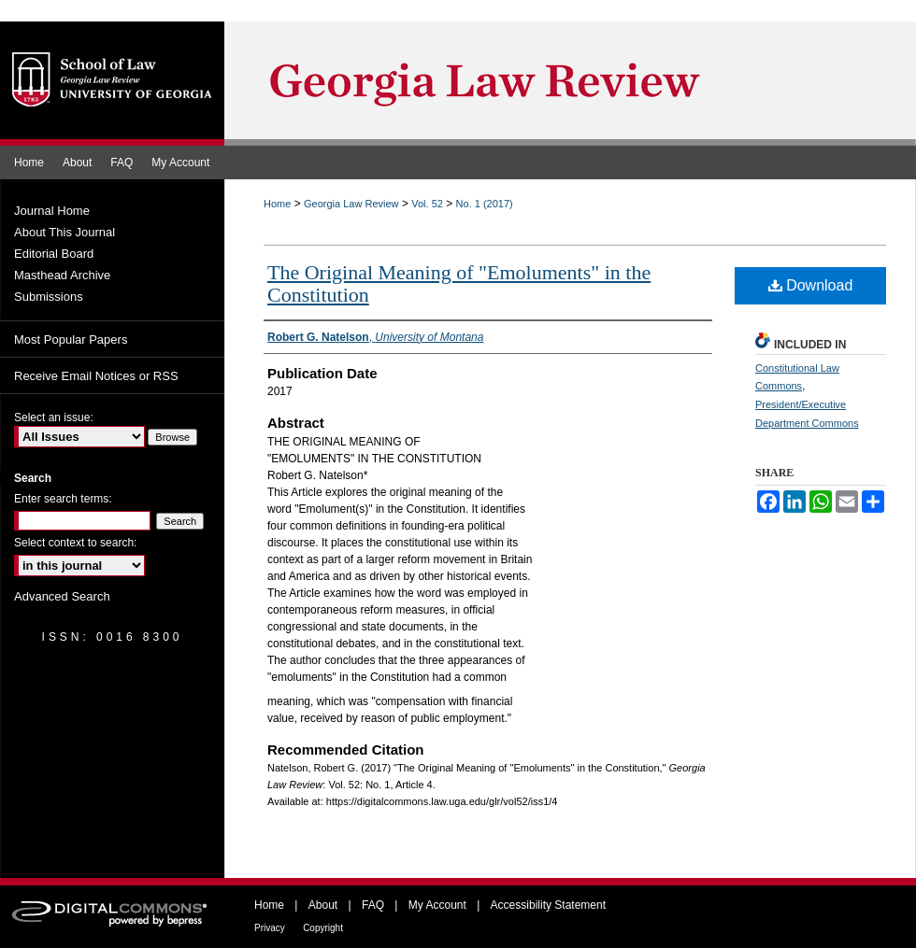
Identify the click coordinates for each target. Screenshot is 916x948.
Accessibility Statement (548, 905)
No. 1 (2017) (484, 203)
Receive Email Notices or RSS (96, 376)
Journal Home (52, 211)
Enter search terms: (63, 498)
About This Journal (64, 232)
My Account (437, 905)
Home (277, 203)
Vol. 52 (427, 203)
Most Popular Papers (70, 340)
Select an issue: (53, 417)
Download (810, 285)
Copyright (323, 928)
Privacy (269, 928)
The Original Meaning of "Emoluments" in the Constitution (459, 283)
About (322, 905)
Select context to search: (75, 542)
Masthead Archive (62, 275)
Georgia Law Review (351, 203)
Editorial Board (53, 254)
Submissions (48, 297)
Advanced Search (62, 596)
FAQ (373, 905)
